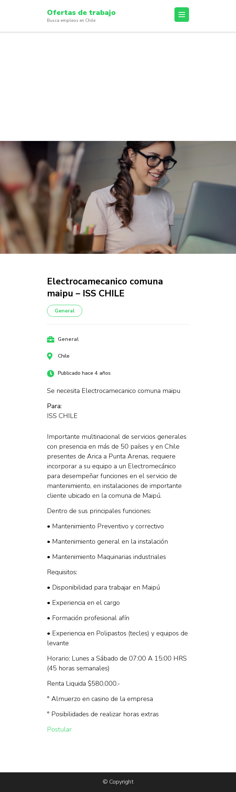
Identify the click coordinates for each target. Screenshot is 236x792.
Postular (59, 729)
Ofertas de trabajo (81, 12)
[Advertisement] (118, 86)
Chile (64, 355)
